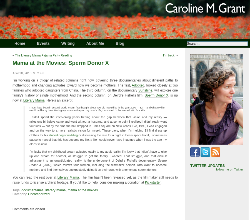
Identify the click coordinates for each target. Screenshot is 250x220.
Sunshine (145, 90)
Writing (68, 43)
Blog (120, 43)
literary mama (55, 190)
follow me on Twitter (229, 169)
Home (19, 43)
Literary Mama (34, 100)
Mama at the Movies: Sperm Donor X (60, 63)
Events (43, 43)
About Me (95, 43)
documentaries (32, 190)
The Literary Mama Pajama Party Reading (43, 55)
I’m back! (169, 55)
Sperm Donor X (156, 95)
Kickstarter (153, 182)
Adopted (138, 85)
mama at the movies (83, 190)
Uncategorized (39, 194)
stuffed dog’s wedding (63, 135)
